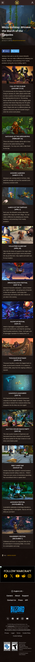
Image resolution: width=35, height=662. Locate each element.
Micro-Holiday (11, 555)
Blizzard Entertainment (19, 40)
